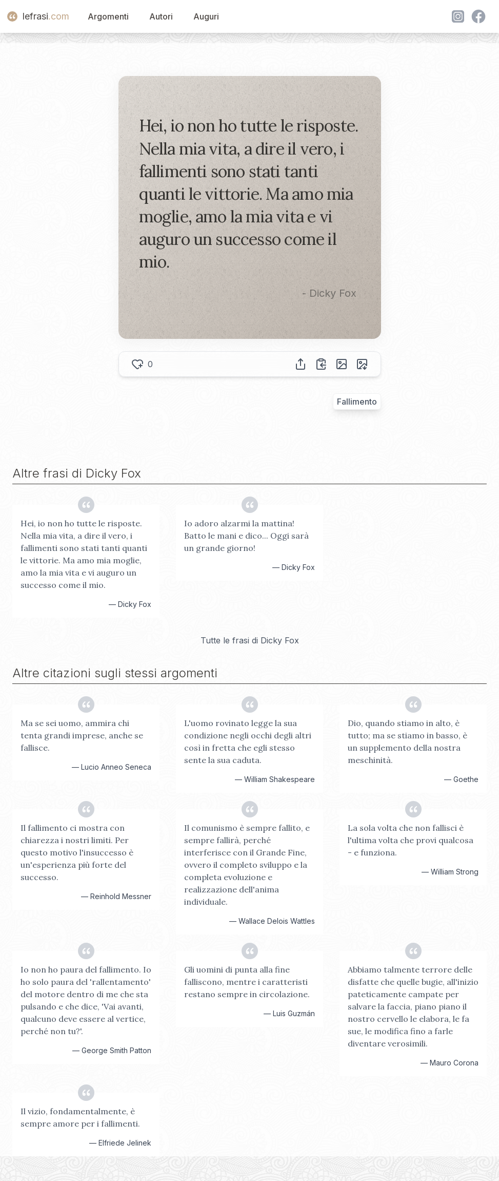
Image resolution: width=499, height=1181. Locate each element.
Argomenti (108, 16)
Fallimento (357, 401)
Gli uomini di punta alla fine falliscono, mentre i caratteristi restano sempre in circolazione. (247, 981)
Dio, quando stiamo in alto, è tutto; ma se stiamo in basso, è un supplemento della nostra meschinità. (407, 741)
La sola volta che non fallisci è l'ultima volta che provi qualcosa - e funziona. (410, 840)
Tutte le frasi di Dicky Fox (250, 640)
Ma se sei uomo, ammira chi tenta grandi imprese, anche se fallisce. (82, 735)
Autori (161, 16)
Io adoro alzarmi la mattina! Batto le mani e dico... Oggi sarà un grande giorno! (246, 535)
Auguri (206, 16)
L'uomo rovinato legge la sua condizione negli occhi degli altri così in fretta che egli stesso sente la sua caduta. (247, 741)
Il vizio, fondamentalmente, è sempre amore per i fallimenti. (80, 1117)
